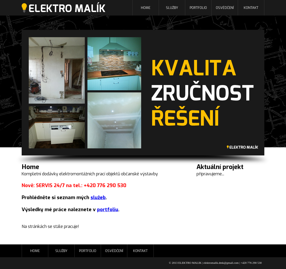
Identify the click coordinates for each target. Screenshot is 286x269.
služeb (98, 197)
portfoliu (107, 209)
